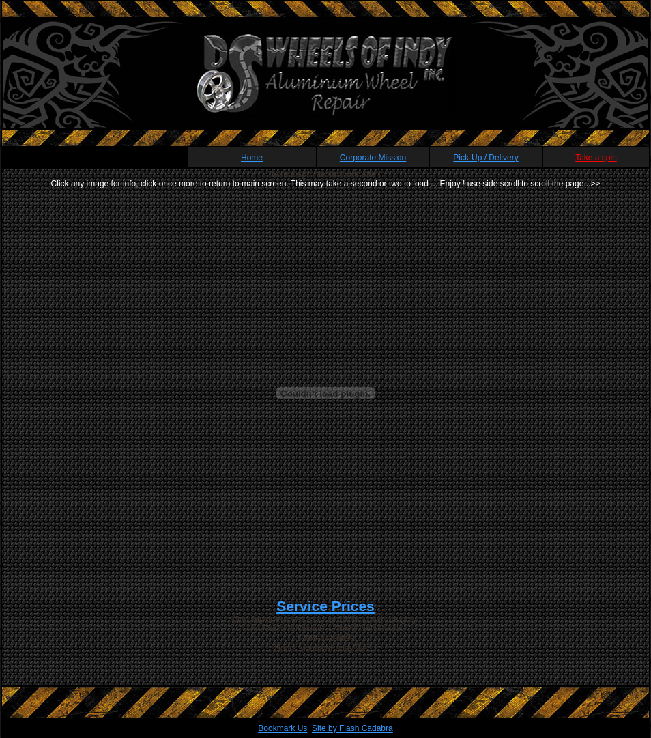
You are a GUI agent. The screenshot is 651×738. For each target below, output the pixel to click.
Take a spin (596, 157)
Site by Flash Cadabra (352, 728)
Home (252, 157)
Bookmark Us (282, 728)
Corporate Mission (373, 157)
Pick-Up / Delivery (485, 157)
